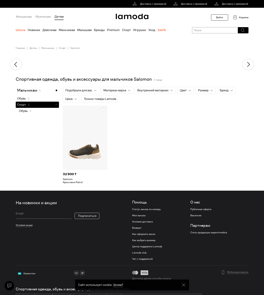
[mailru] (100, 273)
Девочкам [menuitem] (49, 30)
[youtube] (94, 273)
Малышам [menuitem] (84, 30)
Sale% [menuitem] (162, 30)
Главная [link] (20, 48)
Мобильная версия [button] (237, 272)
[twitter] (82, 273)
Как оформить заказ (143, 234)
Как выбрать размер (143, 240)
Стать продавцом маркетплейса (208, 232)
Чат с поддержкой (142, 258)
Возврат (136, 227)
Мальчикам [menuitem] (67, 30)
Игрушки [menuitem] (139, 30)
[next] (248, 64)
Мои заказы (139, 215)
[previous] (16, 64)
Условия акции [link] (24, 225)
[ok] (88, 273)
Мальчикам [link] (47, 48)
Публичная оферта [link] (200, 209)
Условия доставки (142, 221)
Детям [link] (33, 48)
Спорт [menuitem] (126, 30)
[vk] (76, 273)
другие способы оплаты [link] (157, 278)
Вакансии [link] (195, 215)
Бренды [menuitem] (99, 30)
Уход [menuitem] (151, 30)
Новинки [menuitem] (34, 30)
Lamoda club (139, 252)
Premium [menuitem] (113, 30)
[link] (150, 4)
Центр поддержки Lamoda (147, 246)
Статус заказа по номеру (146, 209)
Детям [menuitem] (59, 17)
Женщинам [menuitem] (24, 17)
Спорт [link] (62, 48)
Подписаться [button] (87, 216)
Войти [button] (219, 17)
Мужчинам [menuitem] (43, 17)
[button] (242, 30)
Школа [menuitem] (20, 30)
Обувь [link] (21, 98)
